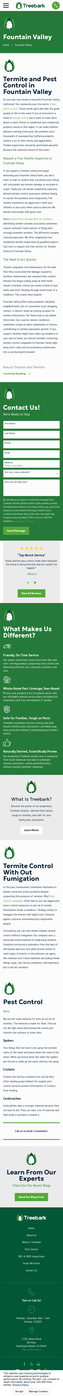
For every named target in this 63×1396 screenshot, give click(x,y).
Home (31, 1228)
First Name (10, 423)
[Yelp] (31, 1364)
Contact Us (31, 1270)
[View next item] (35, 582)
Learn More (31, 830)
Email (7, 452)
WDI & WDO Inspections (31, 1256)
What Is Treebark (31, 1242)
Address (9, 462)
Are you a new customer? (17, 472)
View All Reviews (31, 593)
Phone (8, 442)
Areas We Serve (31, 1263)
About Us (31, 1235)
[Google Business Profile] (38, 1364)
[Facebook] (24, 1364)
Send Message (16, 530)
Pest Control (31, 1249)
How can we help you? (16, 482)
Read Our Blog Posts (31, 1197)
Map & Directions (31, 1349)
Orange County (20, 117)
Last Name (10, 433)
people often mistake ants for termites (31, 219)
